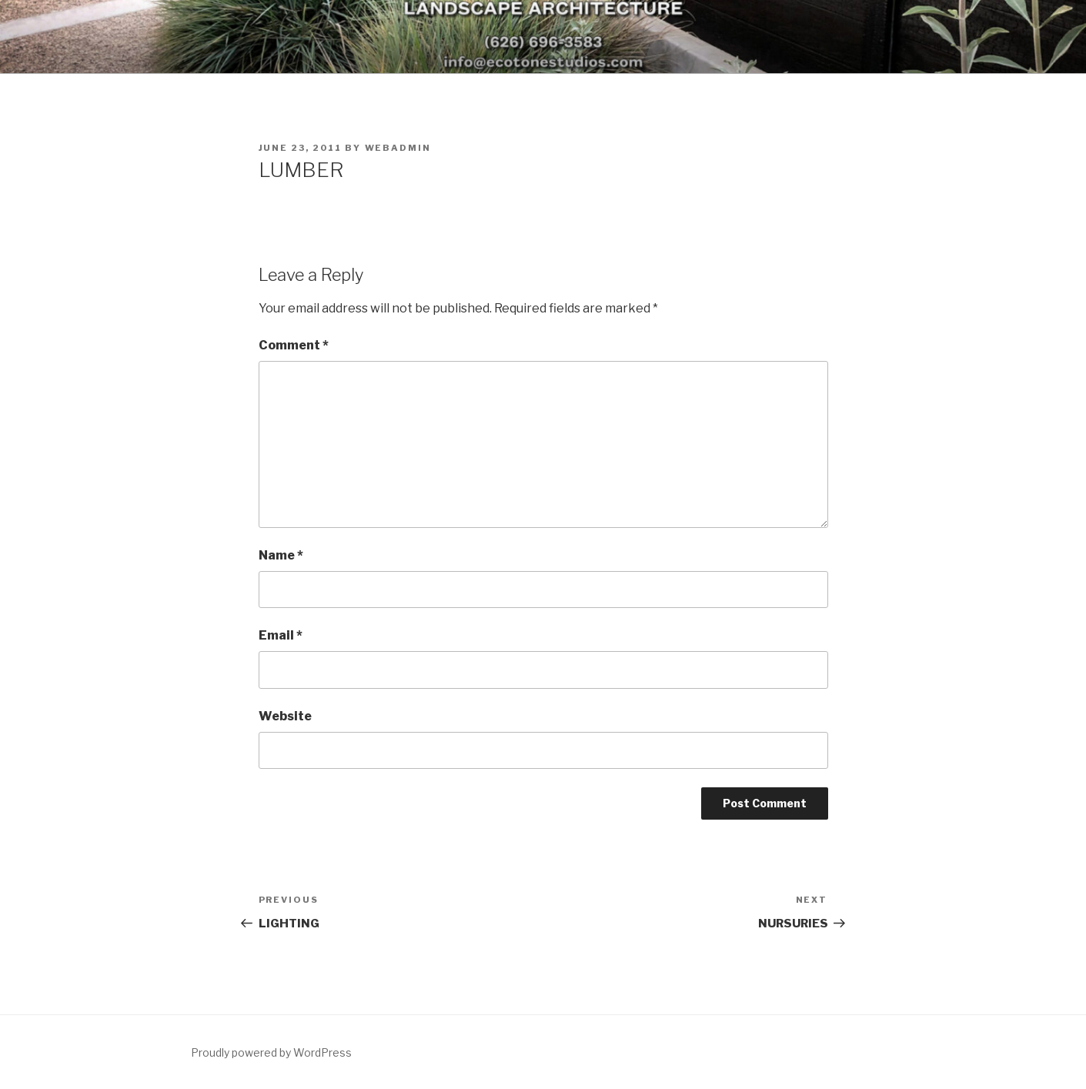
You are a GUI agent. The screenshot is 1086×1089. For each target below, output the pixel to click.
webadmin (398, 147)
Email (280, 635)
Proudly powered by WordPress (271, 1052)
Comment (294, 345)
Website (285, 716)
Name (281, 555)
